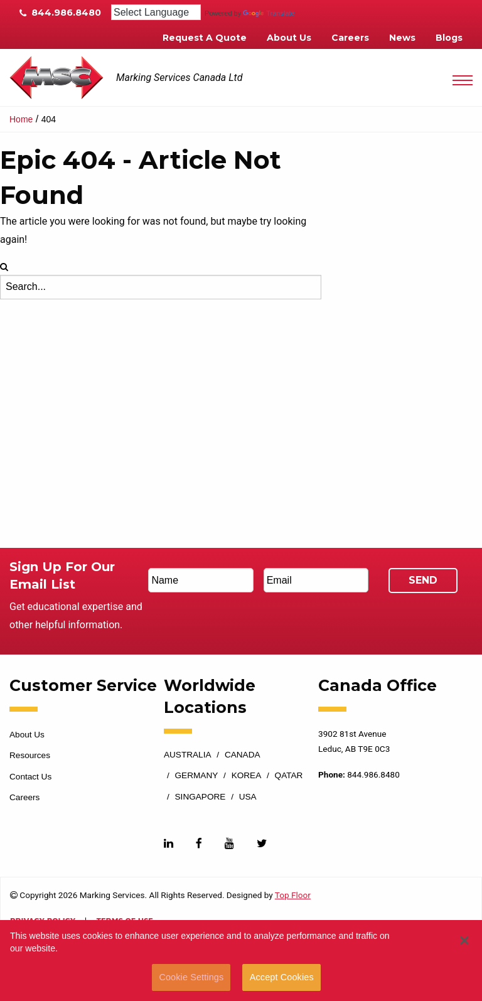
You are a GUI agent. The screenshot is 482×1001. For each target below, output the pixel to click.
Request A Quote (205, 37)
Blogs (449, 37)
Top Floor (293, 895)
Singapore (200, 797)
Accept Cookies (282, 977)
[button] (464, 940)
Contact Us (30, 776)
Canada (242, 755)
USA (248, 797)
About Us (289, 37)
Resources (29, 755)
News (402, 37)
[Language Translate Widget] (156, 12)
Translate (268, 13)
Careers (350, 37)
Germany (196, 775)
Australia (188, 755)
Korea (247, 775)
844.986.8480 (60, 12)
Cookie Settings (191, 977)
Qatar (289, 775)
